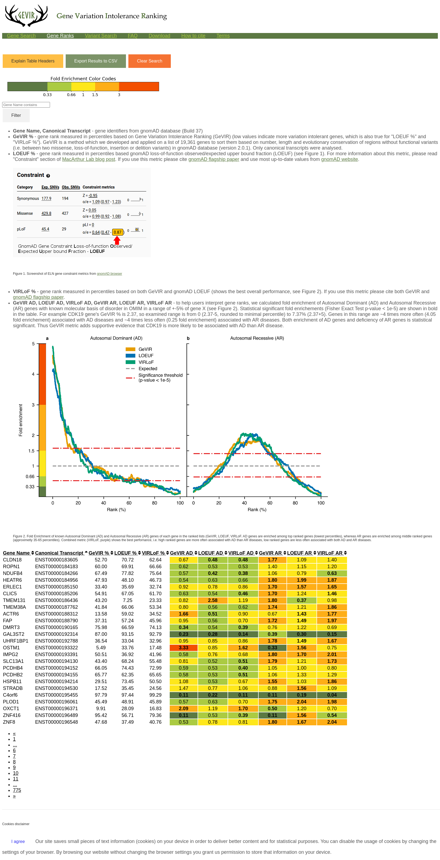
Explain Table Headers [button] (33, 61)
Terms (223, 35)
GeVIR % (101, 553)
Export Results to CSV (95, 61)
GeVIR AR (272, 553)
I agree (18, 841)
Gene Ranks (60, 35)
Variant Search (101, 35)
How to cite (193, 35)
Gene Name (18, 553)
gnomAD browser (109, 274)
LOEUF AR (301, 553)
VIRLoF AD (243, 553)
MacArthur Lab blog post (88, 159)
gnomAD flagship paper (213, 159)
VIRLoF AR (332, 553)
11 (15, 779)
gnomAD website (339, 159)
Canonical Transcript (61, 553)
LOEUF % (127, 553)
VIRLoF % (155, 553)
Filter (16, 115)
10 (15, 773)
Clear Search (149, 61)
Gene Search (21, 35)
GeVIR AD (183, 553)
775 (17, 790)
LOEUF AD (212, 553)
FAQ (133, 35)
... (15, 744)
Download (159, 35)
